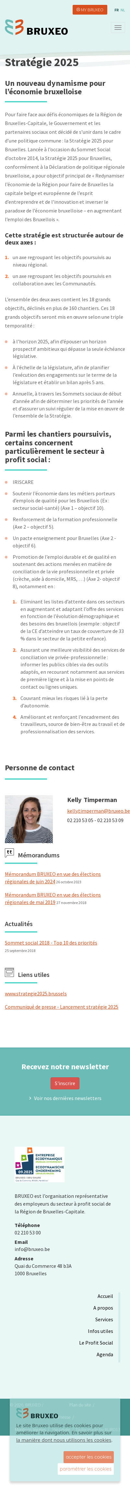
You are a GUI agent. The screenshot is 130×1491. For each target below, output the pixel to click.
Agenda (105, 1354)
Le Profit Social (96, 1342)
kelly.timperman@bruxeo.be (98, 811)
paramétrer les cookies (86, 1469)
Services (104, 1319)
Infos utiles (100, 1331)
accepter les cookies (89, 1457)
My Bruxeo (92, 10)
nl (123, 9)
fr (116, 9)
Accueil (105, 1296)
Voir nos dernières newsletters (67, 1098)
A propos (103, 1307)
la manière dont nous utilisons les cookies (63, 1440)
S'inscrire (65, 1083)
